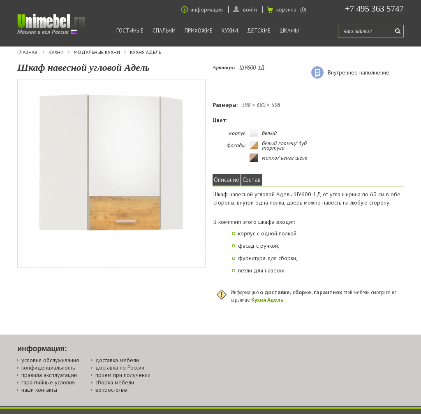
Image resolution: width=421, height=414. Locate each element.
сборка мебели (114, 382)
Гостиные (129, 30)
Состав (252, 180)
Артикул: (224, 67)
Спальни (164, 30)
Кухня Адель (145, 52)
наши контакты (39, 389)
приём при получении (122, 375)
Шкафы (289, 30)
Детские (259, 30)
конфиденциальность (48, 367)
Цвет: (220, 120)
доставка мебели (117, 360)
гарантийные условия (48, 382)
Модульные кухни (97, 52)
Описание (226, 180)
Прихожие (199, 30)
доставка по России (119, 367)
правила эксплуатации (49, 375)
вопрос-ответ (112, 389)
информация (206, 9)
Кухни (230, 30)
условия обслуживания (50, 360)
